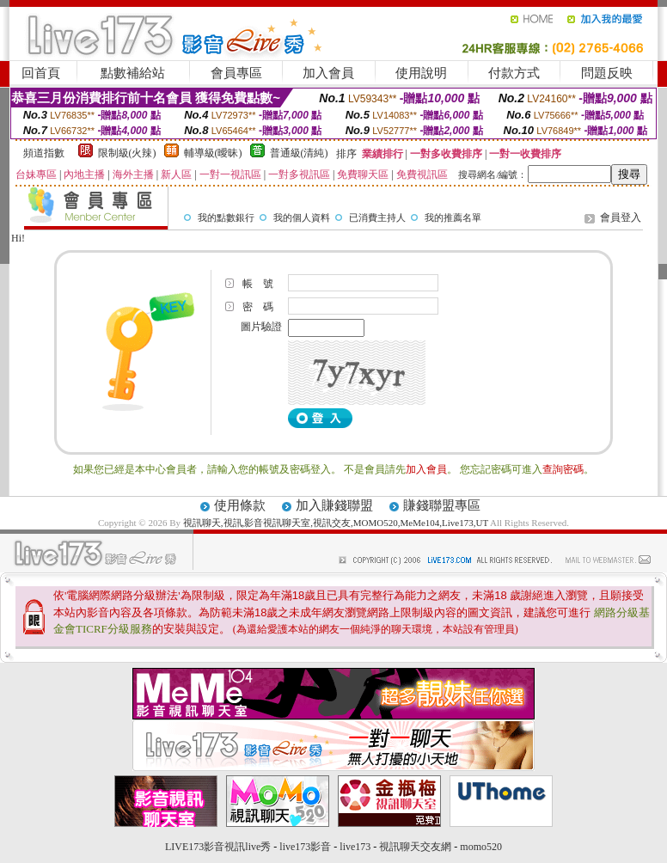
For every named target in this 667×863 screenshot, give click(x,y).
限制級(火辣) (127, 153)
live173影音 (305, 847)
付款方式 (514, 73)
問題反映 (607, 73)
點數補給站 (133, 73)
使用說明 (421, 73)
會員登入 (620, 217)
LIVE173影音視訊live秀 (218, 847)
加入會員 (328, 73)
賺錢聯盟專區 (441, 505)
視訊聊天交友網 (415, 847)
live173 (355, 847)
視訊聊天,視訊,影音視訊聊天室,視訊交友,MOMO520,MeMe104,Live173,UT (335, 522)
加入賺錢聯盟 (334, 505)
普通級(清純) (299, 153)
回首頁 (40, 73)
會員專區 (236, 73)
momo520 (481, 847)
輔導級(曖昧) (213, 153)
